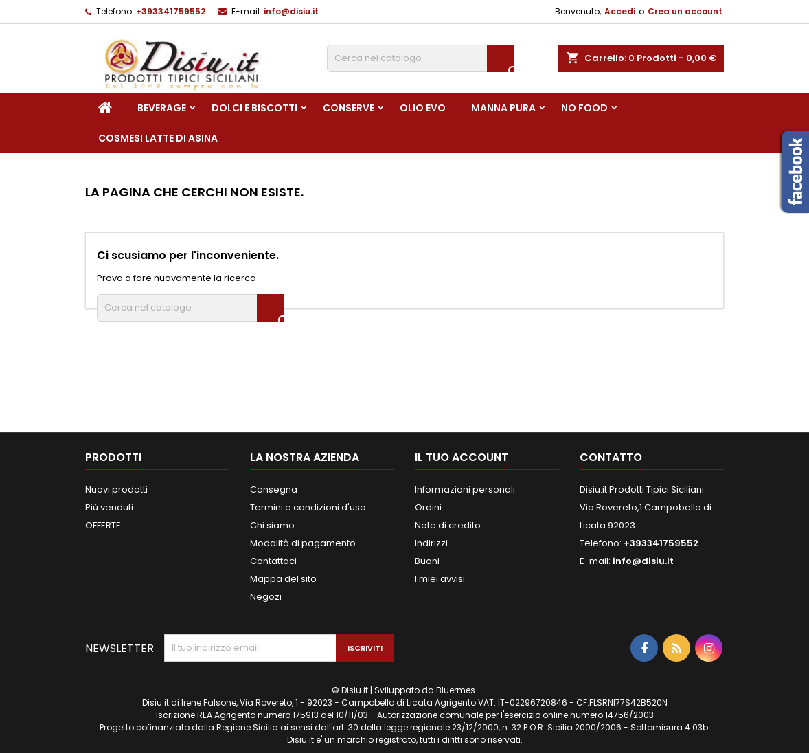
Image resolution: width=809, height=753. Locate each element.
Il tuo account (461, 457)
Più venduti (109, 507)
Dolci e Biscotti (254, 108)
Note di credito (448, 525)
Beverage (161, 108)
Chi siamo (272, 525)
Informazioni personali (465, 489)
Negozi (266, 596)
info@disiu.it (291, 11)
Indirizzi (431, 543)
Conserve (348, 108)
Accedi (619, 11)
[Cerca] (420, 58)
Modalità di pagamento (303, 543)
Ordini (428, 507)
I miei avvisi (440, 578)
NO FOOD (584, 108)
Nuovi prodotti (116, 489)
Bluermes (455, 690)
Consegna (273, 489)
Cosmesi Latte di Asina (158, 138)
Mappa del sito (283, 578)
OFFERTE (103, 525)
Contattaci (273, 560)
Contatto (611, 457)
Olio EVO (423, 108)
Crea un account (685, 11)
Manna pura (503, 108)
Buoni (427, 560)
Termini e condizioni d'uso (308, 507)
